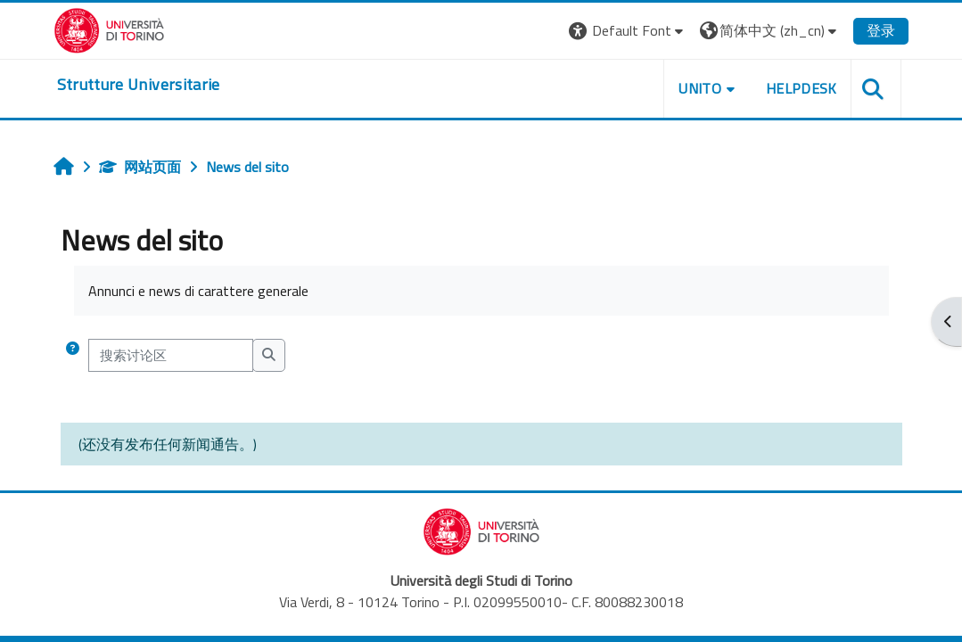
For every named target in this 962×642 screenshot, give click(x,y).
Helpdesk (801, 88)
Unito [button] (699, 88)
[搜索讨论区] (170, 355)
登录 (881, 30)
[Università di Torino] (109, 28)
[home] (138, 85)
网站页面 (140, 166)
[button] (628, 31)
